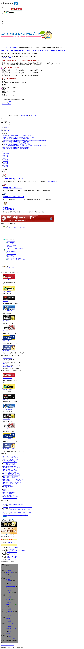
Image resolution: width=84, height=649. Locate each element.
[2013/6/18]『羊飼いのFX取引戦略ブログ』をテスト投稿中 (17, 512)
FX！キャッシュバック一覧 (10, 498)
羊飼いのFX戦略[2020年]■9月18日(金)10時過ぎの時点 (16, 141)
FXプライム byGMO (8, 366)
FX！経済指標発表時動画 (9, 466)
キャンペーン (6, 330)
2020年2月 (5, 165)
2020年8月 (5, 156)
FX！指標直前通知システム (10, 310)
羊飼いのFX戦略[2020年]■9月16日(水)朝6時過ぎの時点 (16, 144)
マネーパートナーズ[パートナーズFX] (16, 259)
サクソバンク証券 (11, 254)
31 (8, 130)
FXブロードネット (11, 242)
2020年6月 (5, 159)
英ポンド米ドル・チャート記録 (11, 459)
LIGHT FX (9, 252)
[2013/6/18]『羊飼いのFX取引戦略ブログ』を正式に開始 (17, 509)
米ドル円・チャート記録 (9, 456)
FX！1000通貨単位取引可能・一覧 (11, 475)
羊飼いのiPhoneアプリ (8, 495)
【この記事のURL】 (24, 115)
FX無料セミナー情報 (8, 486)
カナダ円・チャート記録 (9, 464)
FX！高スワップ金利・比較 (10, 470)
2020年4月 (5, 162)
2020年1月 (5, 166)
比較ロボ (5, 301)
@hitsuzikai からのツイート (7, 645)
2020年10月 (6, 153)
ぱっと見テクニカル (8, 493)
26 (1, 130)
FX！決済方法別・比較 (9, 477)
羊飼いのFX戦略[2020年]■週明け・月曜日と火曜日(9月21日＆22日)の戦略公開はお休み (24, 140)
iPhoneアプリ (6, 320)
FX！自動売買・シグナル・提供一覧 (12, 480)
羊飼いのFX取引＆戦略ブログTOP (9, 47)
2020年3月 (5, 163)
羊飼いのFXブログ (6, 57)
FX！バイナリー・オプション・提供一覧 (13, 479)
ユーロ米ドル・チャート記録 (10, 457)
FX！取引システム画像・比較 (10, 483)
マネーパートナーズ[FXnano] (14, 258)
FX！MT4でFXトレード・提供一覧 (11, 476)
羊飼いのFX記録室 (7, 291)
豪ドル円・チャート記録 (9, 463)
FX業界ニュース (7, 485)
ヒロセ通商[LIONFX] (12, 556)
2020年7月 (5, 158)
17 (8, 127)
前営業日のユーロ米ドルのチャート (13, 197)
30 (6, 130)
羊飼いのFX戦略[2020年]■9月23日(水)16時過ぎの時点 (16, 138)
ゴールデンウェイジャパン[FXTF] (14, 248)
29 (5, 130)
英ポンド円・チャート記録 (10, 462)
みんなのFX (10, 255)
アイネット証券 (9, 611)
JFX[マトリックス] (11, 245)
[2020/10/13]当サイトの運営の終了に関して (14, 504)
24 (8, 129)
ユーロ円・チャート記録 (9, 460)
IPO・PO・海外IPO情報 (9, 492)
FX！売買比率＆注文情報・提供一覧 (12, 482)
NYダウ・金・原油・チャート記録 (11, 467)
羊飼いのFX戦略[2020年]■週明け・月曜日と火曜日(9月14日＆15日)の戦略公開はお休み (24, 145)
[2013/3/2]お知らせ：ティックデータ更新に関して (15, 515)
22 (5, 129)
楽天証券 (8, 633)
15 (5, 127)
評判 (9, 570)
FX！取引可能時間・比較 (9, 472)
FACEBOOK (6, 350)
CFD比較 (5, 489)
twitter (13, 350)
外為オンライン (11, 257)
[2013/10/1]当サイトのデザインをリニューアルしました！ (17, 507)
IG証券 (5, 363)
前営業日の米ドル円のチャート (12, 188)
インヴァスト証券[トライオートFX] (16, 227)
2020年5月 (5, 161)
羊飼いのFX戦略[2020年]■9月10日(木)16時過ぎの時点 (16, 148)
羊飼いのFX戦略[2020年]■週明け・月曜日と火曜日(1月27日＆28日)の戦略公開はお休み (33, 50)
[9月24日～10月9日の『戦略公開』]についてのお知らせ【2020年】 (19, 137)
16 (6, 127)
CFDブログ (6, 490)
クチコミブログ (7, 340)
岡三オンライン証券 (11, 628)
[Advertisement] (20, 42)
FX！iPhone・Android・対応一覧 (11, 473)
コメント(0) (33, 115)
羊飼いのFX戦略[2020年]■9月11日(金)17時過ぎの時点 (16, 147)
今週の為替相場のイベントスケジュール (15, 179)
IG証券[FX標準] (10, 246)
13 (2, 127)
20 (2, 129)
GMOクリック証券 (11, 251)
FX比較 (5, 488)
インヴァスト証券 (10, 623)
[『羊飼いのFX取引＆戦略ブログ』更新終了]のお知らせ (17, 135)
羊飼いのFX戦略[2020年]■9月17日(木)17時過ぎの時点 (16, 143)
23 (6, 129)
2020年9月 (5, 155)
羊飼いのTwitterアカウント (8, 101)
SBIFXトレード (11, 241)
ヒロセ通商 (10, 244)
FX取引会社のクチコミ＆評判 (10, 496)
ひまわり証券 (10, 267)
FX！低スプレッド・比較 (9, 469)
